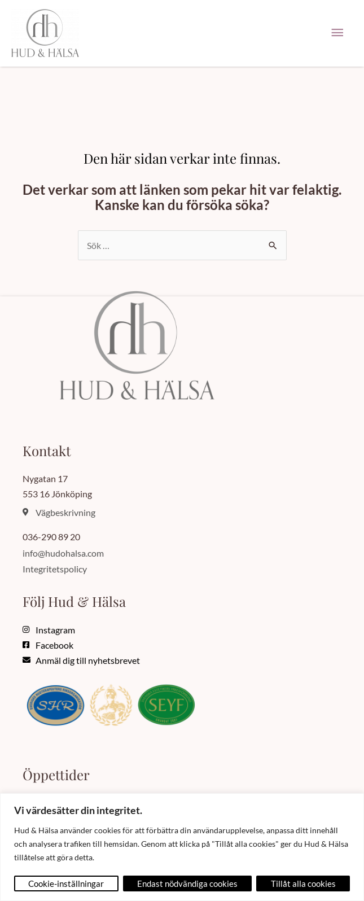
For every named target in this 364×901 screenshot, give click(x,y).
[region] (182, 847)
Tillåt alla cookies (303, 883)
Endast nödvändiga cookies (187, 883)
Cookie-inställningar (66, 883)
